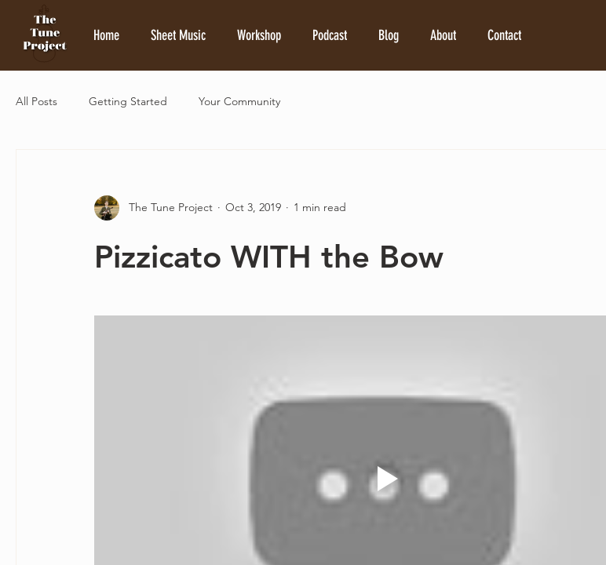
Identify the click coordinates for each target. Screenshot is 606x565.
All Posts (36, 101)
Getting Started (128, 101)
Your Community (239, 101)
